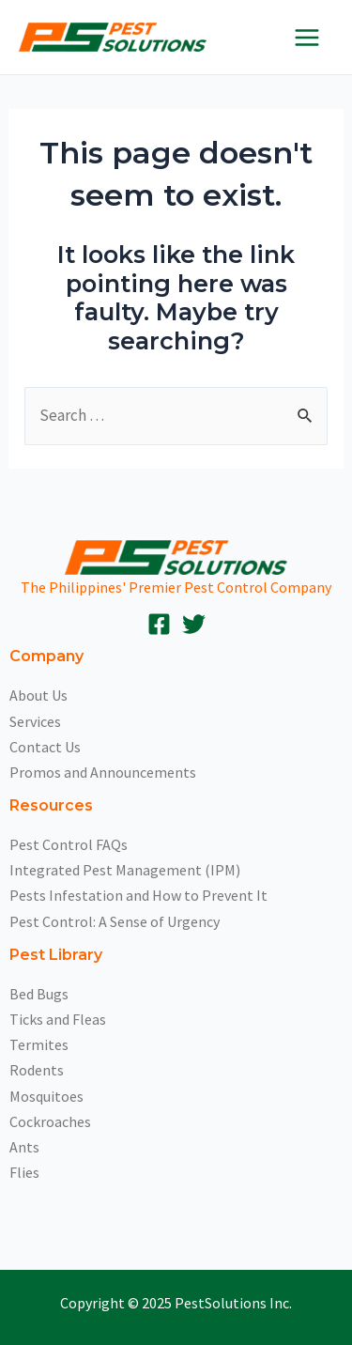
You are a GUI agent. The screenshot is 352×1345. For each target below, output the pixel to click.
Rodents (36, 1069)
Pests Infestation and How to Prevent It (138, 895)
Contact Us (45, 746)
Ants (24, 1146)
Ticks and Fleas (57, 1019)
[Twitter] (194, 624)
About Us (38, 695)
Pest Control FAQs (68, 844)
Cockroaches (50, 1121)
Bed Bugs (39, 993)
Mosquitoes (46, 1096)
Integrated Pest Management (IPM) (124, 869)
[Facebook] (159, 624)
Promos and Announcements (102, 772)
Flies (24, 1172)
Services (35, 721)
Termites (39, 1044)
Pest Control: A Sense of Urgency (114, 921)
